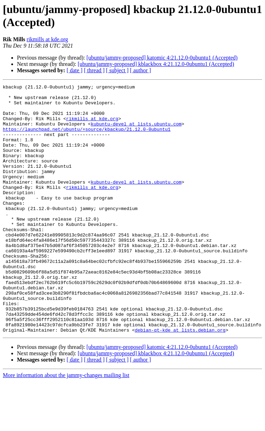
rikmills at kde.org (47, 39)
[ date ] (74, 70)
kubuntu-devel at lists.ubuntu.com (136, 132)
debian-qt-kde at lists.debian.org (180, 379)
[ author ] (140, 70)
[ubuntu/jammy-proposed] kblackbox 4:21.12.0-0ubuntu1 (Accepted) (156, 64)
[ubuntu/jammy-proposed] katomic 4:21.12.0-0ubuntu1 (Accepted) (162, 58)
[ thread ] (94, 70)
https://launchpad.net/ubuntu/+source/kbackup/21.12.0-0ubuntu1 (87, 138)
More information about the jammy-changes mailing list (66, 425)
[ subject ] (117, 70)
